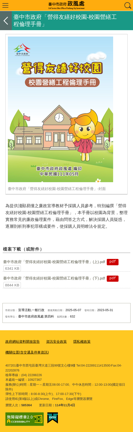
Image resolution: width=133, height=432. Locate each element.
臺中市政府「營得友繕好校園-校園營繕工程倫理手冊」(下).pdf (54, 278)
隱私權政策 (77, 341)
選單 (5, 5)
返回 (6, 20)
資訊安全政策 (53, 341)
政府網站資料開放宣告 (21, 341)
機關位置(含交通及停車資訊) (25, 351)
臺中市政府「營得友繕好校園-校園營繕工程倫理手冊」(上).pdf (54, 262)
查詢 (127, 5)
